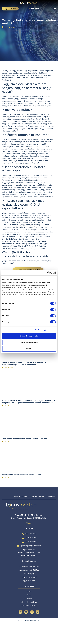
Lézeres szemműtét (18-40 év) (29, 566)
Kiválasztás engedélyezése (29, 342)
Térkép (29, 523)
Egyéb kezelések (29, 581)
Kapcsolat (29, 598)
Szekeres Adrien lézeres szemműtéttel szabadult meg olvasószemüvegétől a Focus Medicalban (24, 363)
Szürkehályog (29, 574)
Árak (29, 591)
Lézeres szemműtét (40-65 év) (29, 570)
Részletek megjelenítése (43, 330)
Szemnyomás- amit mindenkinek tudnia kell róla (21, 475)
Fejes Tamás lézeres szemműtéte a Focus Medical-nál (24, 439)
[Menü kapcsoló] (55, 8)
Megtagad (29, 348)
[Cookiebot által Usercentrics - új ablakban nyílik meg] (47, 272)
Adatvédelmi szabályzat (29, 602)
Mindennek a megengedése (29, 336)
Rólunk (29, 595)
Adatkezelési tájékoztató (29, 606)
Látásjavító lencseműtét (29, 577)
